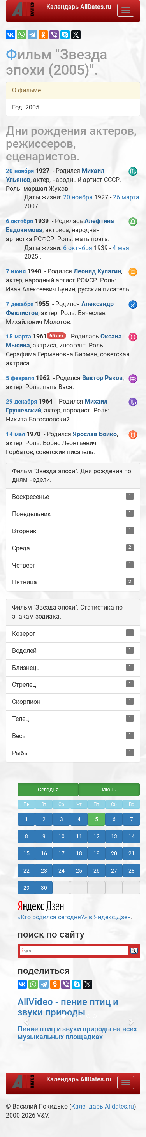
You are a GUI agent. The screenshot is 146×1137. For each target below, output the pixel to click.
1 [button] (26, 819)
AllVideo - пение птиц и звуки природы (68, 1006)
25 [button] (79, 870)
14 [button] (131, 836)
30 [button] (44, 888)
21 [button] (131, 853)
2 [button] (44, 819)
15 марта (18, 336)
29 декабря (21, 401)
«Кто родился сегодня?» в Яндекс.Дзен (74, 909)
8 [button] (26, 836)
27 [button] (114, 870)
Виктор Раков (102, 378)
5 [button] (96, 819)
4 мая (121, 248)
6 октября (19, 221)
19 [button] (96, 853)
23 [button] (44, 870)
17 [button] (61, 853)
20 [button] (114, 853)
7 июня (16, 271)
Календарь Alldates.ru (102, 1106)
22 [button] (26, 870)
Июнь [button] (109, 789)
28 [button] (131, 870)
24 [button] (61, 870)
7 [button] (131, 819)
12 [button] (96, 836)
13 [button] (114, 836)
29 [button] (26, 888)
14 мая (15, 434)
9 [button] (44, 836)
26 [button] (96, 870)
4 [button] (79, 819)
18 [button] (79, 853)
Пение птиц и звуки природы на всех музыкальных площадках (77, 1033)
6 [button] (114, 819)
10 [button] (61, 836)
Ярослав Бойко (95, 434)
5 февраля (20, 378)
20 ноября (20, 171)
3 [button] (61, 819)
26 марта (126, 197)
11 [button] (79, 836)
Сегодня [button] (48, 789)
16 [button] (44, 853)
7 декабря (19, 304)
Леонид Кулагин (97, 271)
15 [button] (26, 853)
